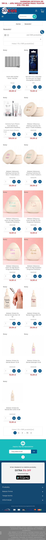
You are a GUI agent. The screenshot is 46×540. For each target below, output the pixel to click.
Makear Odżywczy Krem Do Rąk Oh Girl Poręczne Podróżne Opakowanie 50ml (34, 220)
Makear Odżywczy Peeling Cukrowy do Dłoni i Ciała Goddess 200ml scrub (33, 125)
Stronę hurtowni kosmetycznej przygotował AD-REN (23, 506)
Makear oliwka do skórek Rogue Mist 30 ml (33, 315)
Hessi (12, 83)
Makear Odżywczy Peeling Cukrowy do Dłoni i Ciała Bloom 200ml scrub (12, 173)
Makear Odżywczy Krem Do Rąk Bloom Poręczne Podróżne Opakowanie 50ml (12, 267)
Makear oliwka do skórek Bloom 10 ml (12, 361)
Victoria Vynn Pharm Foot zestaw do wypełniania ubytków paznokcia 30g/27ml (12, 125)
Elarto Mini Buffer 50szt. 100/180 (12, 77)
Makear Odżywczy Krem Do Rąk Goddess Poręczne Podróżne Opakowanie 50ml (33, 267)
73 (27, 433)
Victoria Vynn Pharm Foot (11, 131)
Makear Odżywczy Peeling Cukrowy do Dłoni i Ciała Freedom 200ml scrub (33, 173)
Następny (31, 433)
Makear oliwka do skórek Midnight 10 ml (33, 361)
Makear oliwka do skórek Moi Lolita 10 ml (12, 408)
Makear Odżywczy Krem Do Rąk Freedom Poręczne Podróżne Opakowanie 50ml (12, 220)
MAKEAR (33, 130)
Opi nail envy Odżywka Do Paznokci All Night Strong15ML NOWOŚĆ (33, 78)
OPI (33, 83)
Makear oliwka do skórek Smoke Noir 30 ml (12, 315)
